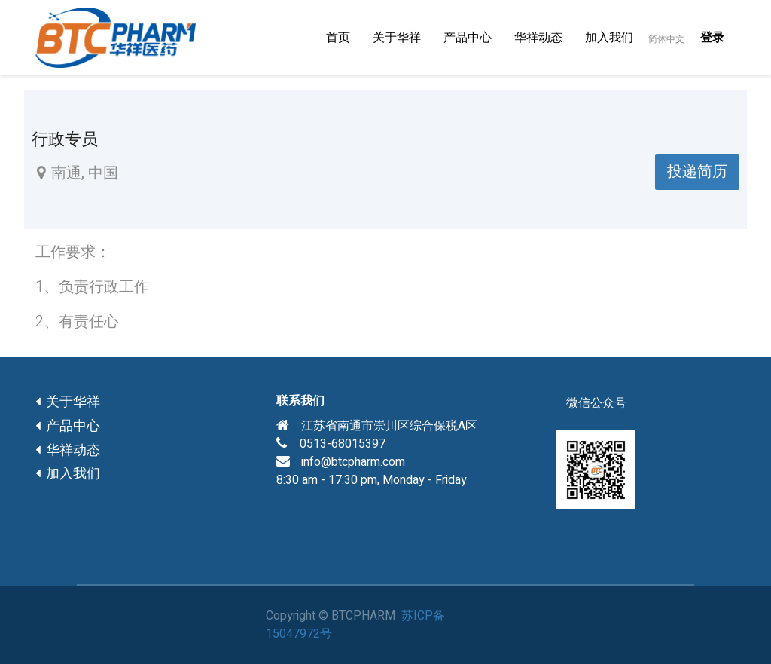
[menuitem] (338, 38)
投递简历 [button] (697, 171)
